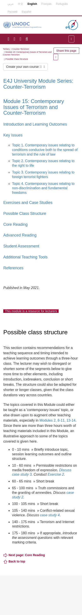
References (13, 268)
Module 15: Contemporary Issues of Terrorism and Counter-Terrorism (33, 107)
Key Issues (13, 135)
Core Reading (15, 224)
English (32, 3)
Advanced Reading (20, 235)
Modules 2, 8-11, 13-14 (57, 420)
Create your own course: (25, 66)
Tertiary (6, 49)
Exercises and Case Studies (27, 202)
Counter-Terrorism (20, 49)
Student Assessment (21, 246)
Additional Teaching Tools (25, 257)
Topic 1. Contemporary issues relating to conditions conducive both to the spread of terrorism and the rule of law (45, 149)
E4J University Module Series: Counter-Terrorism (38, 83)
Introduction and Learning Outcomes (35, 124)
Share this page (66, 50)
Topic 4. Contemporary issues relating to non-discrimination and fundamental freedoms (43, 188)
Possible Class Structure (16, 59)
